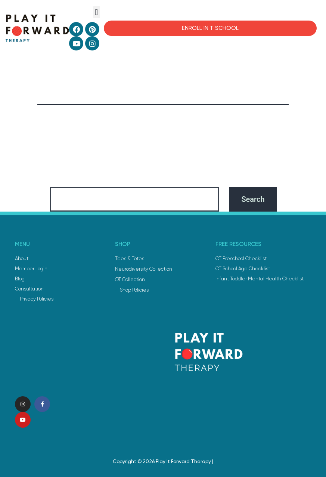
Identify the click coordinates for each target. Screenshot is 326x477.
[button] (96, 12)
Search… (62, 177)
